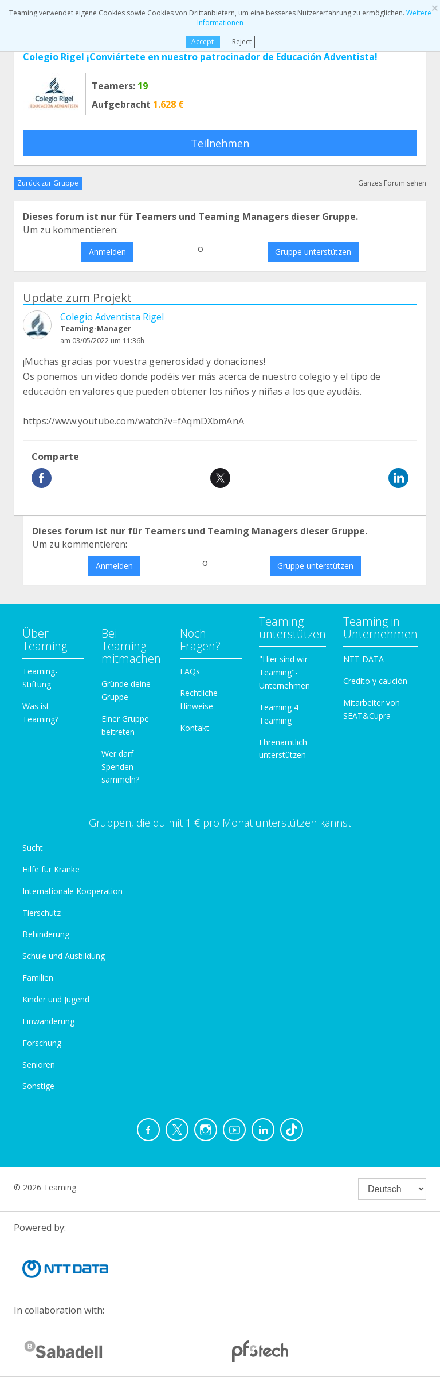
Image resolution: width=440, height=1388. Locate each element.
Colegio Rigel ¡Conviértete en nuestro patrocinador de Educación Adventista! (200, 56)
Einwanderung (48, 1021)
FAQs (190, 671)
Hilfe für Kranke (51, 869)
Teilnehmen (220, 143)
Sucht (32, 847)
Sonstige (38, 1085)
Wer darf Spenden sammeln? (120, 766)
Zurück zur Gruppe (47, 183)
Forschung (41, 1042)
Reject (242, 41)
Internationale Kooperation (72, 891)
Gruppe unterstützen (313, 251)
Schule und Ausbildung (63, 955)
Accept (202, 41)
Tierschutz (41, 912)
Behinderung (45, 934)
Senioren (38, 1064)
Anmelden (107, 251)
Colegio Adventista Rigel (112, 316)
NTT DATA (363, 659)
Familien (37, 977)
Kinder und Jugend (55, 999)
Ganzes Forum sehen (392, 183)
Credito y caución (375, 680)
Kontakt (194, 727)
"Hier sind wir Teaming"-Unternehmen (284, 672)
